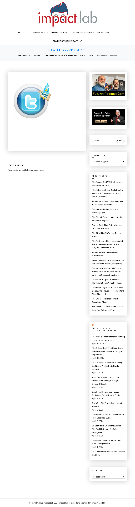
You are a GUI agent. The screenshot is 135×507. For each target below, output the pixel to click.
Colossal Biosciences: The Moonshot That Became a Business (108, 416)
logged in (23, 170)
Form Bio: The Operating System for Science (108, 405)
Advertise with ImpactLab (67, 41)
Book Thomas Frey (83, 32)
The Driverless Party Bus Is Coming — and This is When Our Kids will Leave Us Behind (107, 193)
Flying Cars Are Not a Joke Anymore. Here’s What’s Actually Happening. (108, 262)
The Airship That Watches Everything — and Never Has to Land (108, 338)
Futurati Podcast (38, 32)
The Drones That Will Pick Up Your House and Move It (107, 183)
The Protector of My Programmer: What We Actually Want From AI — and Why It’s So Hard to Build (107, 244)
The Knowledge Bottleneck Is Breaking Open (105, 211)
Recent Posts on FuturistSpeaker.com (104, 330)
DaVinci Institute (107, 32)
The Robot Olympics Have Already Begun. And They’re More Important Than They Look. (108, 290)
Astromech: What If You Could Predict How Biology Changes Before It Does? (105, 380)
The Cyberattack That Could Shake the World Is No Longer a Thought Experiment (107, 351)
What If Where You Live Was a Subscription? (105, 254)
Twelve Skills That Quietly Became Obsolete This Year (107, 227)
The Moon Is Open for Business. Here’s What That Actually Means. (107, 281)
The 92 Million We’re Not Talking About (106, 235)
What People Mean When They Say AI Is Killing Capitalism (107, 203)
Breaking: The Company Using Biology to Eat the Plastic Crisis (106, 393)
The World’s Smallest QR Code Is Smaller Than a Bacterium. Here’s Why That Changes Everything (106, 271)
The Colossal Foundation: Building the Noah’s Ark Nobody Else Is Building (107, 365)
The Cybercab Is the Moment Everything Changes (105, 300)
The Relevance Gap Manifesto (105, 451)
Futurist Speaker (60, 32)
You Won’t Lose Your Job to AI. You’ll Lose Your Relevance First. (108, 308)
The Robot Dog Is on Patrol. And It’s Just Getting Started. (108, 442)
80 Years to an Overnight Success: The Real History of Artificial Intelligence (107, 429)
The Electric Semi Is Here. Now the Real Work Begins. (107, 219)
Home (21, 32)
